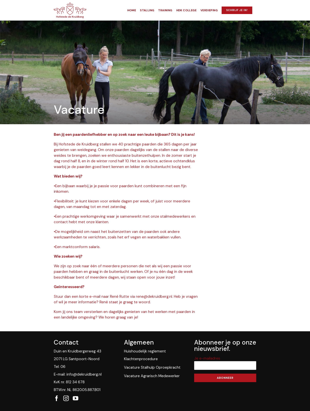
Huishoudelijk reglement (145, 351)
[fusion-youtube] (75, 398)
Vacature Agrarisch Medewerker (152, 375)
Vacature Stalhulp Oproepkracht (152, 367)
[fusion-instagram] (66, 398)
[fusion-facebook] (56, 398)
